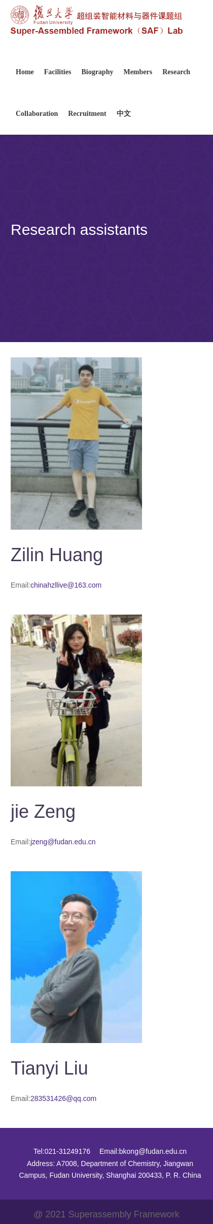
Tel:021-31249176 (61, 1151)
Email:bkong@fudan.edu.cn (143, 1151)
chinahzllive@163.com (65, 585)
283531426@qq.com (63, 1098)
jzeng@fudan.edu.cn (63, 842)
